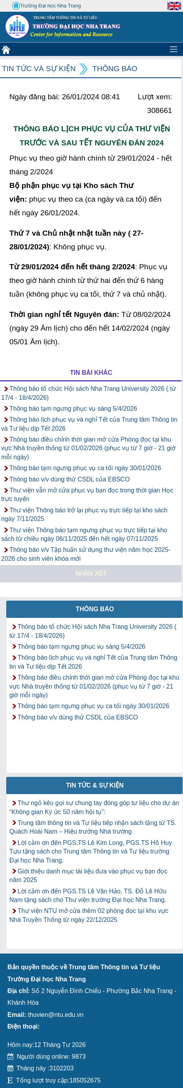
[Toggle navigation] (173, 49)
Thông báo (114, 68)
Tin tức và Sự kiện (39, 68)
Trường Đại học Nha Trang (46, 6)
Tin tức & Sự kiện (95, 785)
